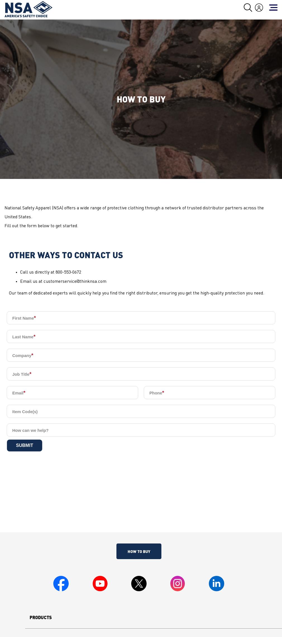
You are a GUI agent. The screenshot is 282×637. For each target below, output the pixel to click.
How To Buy (139, 551)
